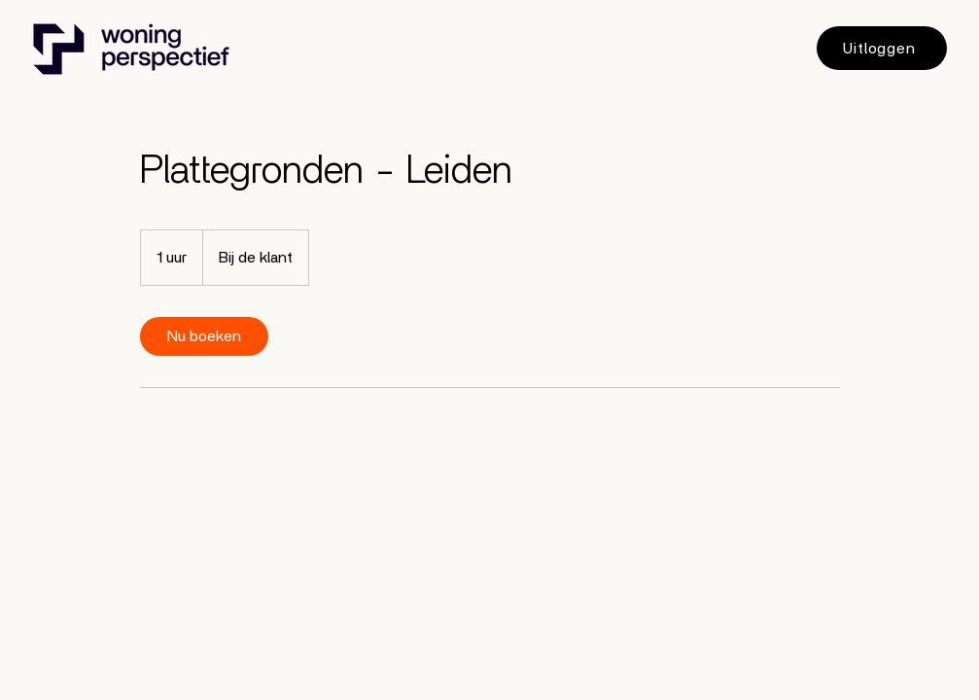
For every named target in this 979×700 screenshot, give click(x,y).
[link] (204, 336)
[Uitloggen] (882, 48)
